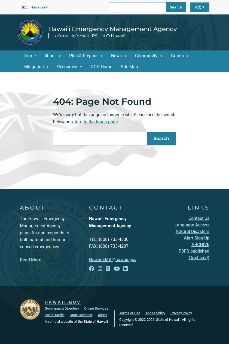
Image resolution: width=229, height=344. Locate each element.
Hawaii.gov (39, 7)
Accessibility (155, 313)
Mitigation (34, 66)
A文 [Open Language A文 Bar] (199, 7)
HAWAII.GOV (63, 302)
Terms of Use (129, 313)
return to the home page (94, 121)
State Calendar (81, 315)
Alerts (102, 315)
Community (146, 55)
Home (30, 55)
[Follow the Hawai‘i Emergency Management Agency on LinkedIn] (125, 269)
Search (176, 7)
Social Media (55, 315)
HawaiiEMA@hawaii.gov (112, 259)
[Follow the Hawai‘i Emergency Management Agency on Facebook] (91, 269)
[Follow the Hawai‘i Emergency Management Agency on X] (108, 269)
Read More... (32, 259)
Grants (177, 55)
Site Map (129, 66)
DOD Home (101, 66)
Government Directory (62, 308)
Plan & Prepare (83, 55)
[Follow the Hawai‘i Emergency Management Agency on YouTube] (117, 269)
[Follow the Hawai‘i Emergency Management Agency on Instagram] (100, 269)
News (116, 55)
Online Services (96, 308)
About (50, 55)
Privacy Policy (181, 313)
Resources (67, 66)
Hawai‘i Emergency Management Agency (112, 29)
